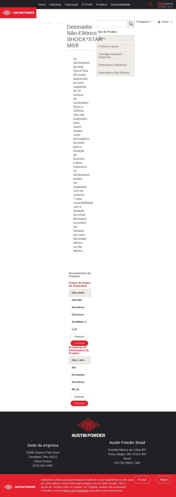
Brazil (165, 21)
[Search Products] (121, 23)
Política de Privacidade (75, 490)
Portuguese (144, 22)
